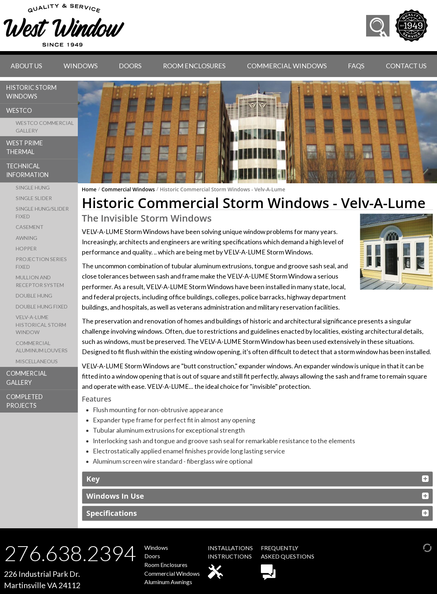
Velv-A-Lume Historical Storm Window (41, 325)
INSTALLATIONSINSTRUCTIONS (230, 561)
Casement (29, 227)
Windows (81, 66)
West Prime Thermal (24, 147)
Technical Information (27, 170)
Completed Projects (24, 401)
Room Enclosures (194, 66)
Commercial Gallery (26, 378)
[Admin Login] (420, 547)
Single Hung (33, 187)
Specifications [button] (111, 513)
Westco (19, 110)
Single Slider (34, 198)
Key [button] (92, 479)
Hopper (26, 248)
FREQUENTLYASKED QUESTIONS (287, 562)
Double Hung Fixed (42, 306)
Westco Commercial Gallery (45, 127)
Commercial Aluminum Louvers (42, 347)
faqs (356, 66)
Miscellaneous (37, 361)
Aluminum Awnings (168, 581)
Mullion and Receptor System (40, 281)
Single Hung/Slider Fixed (42, 212)
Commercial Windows (287, 66)
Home (89, 189)
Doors (130, 66)
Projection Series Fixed (41, 263)
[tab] (257, 479)
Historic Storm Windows (31, 92)
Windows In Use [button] (115, 496)
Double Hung (34, 295)
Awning (26, 238)
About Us (26, 66)
